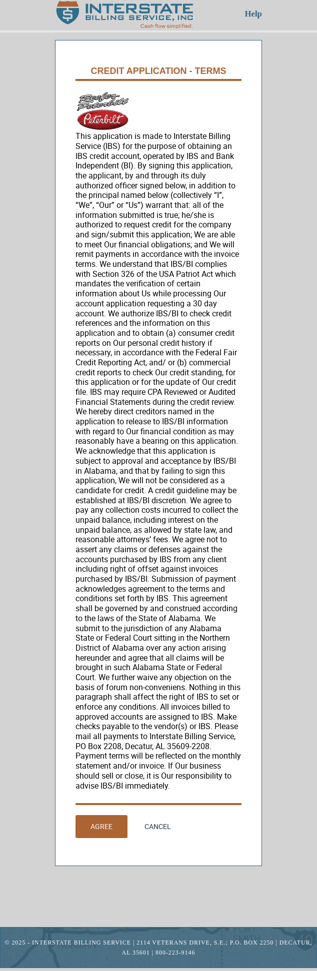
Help (253, 13)
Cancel (157, 826)
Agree (101, 826)
